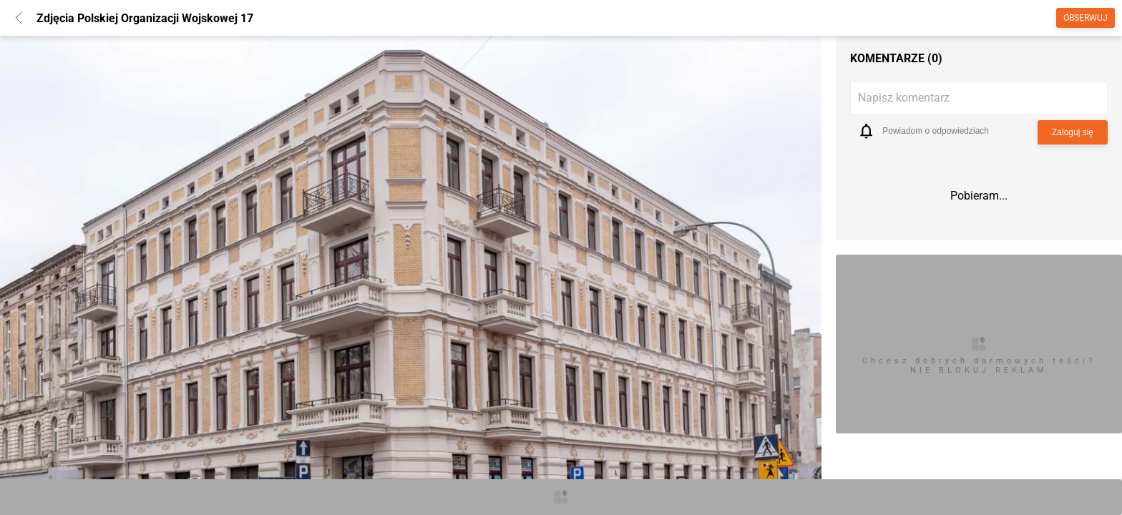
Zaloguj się (1072, 132)
